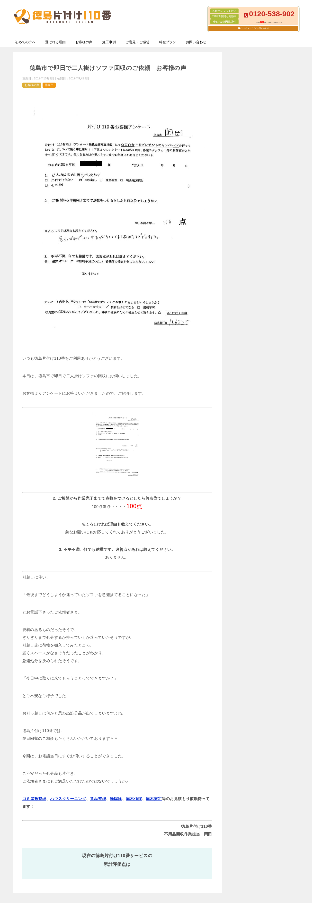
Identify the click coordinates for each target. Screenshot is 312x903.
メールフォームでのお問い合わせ (254, 28)
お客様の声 (83, 42)
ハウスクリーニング (68, 799)
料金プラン (167, 42)
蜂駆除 (116, 799)
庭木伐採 (134, 799)
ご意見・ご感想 (137, 42)
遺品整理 (98, 799)
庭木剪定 (154, 799)
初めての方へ (25, 42)
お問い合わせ (196, 42)
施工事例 (109, 42)
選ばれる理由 (55, 42)
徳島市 (49, 85)
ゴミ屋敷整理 (34, 799)
